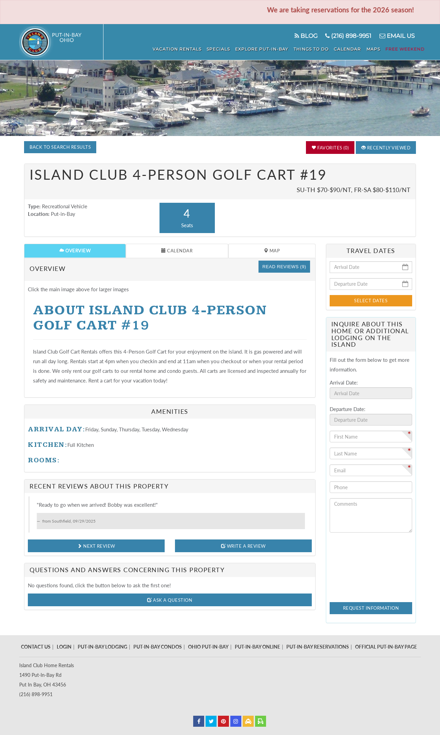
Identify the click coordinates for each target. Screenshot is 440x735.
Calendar (352, 48)
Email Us (396, 35)
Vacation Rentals (189, 48)
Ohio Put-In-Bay (208, 647)
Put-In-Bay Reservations (317, 647)
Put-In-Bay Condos (157, 647)
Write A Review (243, 546)
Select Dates (370, 300)
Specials (228, 48)
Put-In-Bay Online (257, 647)
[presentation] (358, 562)
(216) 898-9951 (347, 35)
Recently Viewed (386, 147)
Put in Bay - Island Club (61, 42)
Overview (74, 250)
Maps (376, 48)
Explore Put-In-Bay (270, 48)
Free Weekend (406, 48)
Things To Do (318, 48)
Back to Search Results (60, 147)
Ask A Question (169, 600)
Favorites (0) (330, 147)
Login (64, 647)
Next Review (96, 546)
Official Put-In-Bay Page (386, 647)
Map (272, 250)
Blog (304, 35)
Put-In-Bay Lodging (102, 647)
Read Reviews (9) (284, 266)
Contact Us (36, 647)
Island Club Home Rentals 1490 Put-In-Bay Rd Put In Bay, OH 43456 (46, 674)
